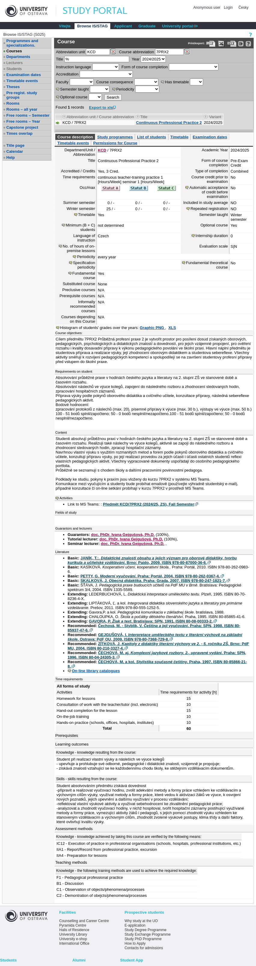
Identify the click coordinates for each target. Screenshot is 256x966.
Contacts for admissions (143, 948)
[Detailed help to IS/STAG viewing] (248, 44)
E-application (134, 925)
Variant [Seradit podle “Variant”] (215, 117)
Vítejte (65, 26)
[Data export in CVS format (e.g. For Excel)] (231, 44)
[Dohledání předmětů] (187, 52)
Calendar (14, 151)
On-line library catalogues (96, 671)
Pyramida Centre (72, 925)
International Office (74, 943)
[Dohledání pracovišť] (113, 52)
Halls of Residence (74, 930)
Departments (18, 56)
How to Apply (134, 943)
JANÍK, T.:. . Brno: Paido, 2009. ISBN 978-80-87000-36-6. (152, 560)
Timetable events (22, 80)
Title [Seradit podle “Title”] (144, 117)
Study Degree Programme (145, 930)
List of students (151, 137)
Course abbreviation (136, 52)
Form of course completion (144, 67)
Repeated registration (209, 208)
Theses (13, 87)
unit (70, 52)
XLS (172, 327)
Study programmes (115, 137)
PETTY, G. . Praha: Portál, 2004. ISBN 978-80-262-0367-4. (150, 576)
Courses (14, 51)
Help (10, 157)
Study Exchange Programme (147, 934)
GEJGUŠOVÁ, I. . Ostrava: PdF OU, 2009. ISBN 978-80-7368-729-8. (155, 636)
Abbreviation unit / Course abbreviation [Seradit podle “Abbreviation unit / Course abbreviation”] (100, 117)
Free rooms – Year (23, 121)
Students (14, 68)
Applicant (123, 26)
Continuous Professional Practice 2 (169, 122)
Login (228, 7)
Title (59, 59)
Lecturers (14, 62)
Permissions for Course (115, 143)
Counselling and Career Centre (84, 921)
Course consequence (114, 82)
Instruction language (73, 67)
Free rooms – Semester (28, 115)
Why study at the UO (141, 921)
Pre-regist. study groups (21, 95)
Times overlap (19, 133)
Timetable (179, 137)
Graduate (147, 26)
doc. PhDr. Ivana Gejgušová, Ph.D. (123, 534)
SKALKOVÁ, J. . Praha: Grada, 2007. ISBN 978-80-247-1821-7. (153, 580)
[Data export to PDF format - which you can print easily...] (210, 44)
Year (135, 59)
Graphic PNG (152, 327)
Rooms (13, 103)
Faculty (62, 82)
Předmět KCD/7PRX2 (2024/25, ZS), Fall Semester (148, 504)
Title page (15, 145)
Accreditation (67, 74)
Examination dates (23, 74)
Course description (75, 137)
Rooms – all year (21, 109)
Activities (65, 498)
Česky (243, 7)
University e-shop (73, 939)
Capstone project (22, 127)
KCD (102, 150)
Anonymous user (207, 7)
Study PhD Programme (142, 939)
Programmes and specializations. (22, 43)
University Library (73, 934)
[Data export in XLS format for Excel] (221, 44)
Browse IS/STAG (92, 26)
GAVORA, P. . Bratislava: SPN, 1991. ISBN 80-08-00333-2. (151, 621)
